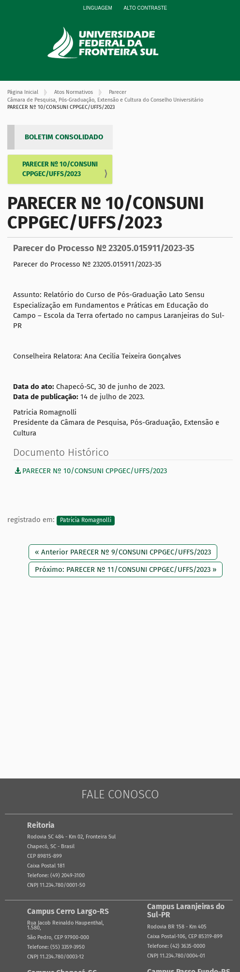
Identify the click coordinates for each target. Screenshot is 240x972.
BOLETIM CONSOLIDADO (64, 137)
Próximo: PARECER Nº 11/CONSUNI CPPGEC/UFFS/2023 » (125, 569)
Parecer (117, 92)
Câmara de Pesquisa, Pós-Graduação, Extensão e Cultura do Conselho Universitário (105, 100)
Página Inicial (22, 92)
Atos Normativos (73, 92)
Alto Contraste (145, 8)
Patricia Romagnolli (85, 520)
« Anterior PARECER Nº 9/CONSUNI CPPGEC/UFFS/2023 (123, 552)
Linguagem (97, 8)
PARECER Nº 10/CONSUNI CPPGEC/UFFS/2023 (60, 169)
